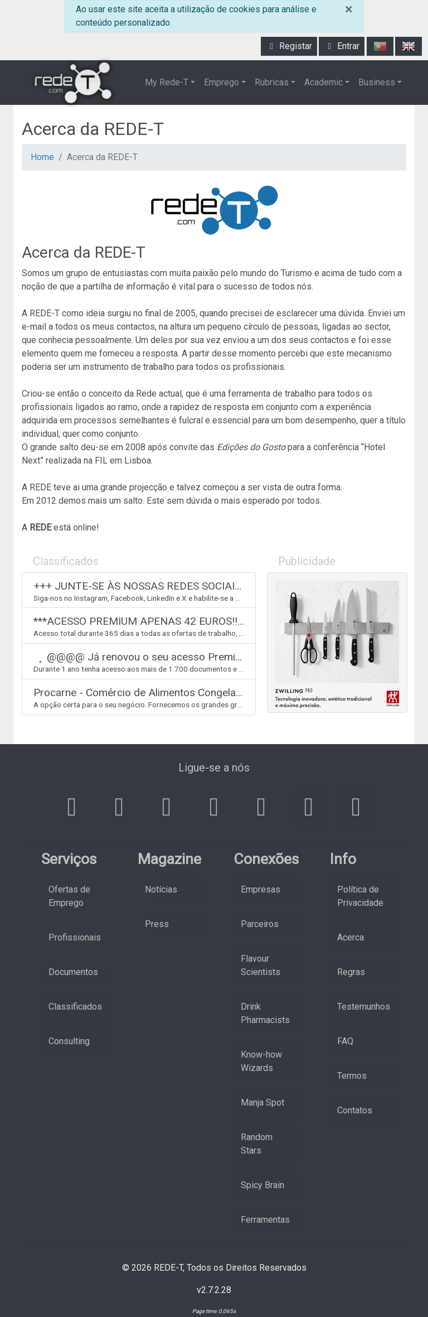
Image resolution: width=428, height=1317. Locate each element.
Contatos (354, 1110)
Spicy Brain (262, 1185)
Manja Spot (262, 1102)
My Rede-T (166, 82)
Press (157, 924)
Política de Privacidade (360, 896)
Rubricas (272, 82)
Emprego (221, 82)
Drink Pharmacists (265, 1013)
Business (376, 82)
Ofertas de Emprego (69, 896)
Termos (352, 1075)
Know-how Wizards (261, 1061)
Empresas (260, 889)
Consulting (69, 1041)
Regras (351, 972)
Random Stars (257, 1144)
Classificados (75, 1006)
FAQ (345, 1041)
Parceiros (260, 924)
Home (42, 157)
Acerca (350, 937)
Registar (289, 46)
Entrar (341, 46)
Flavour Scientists (260, 965)
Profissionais (74, 937)
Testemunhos (363, 1006)
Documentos (73, 972)
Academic (323, 82)
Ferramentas (265, 1219)
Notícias (161, 889)
